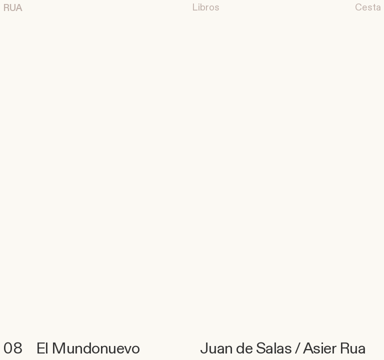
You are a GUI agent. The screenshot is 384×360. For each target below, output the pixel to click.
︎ (206, 7)
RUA (12, 8)
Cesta (368, 7)
